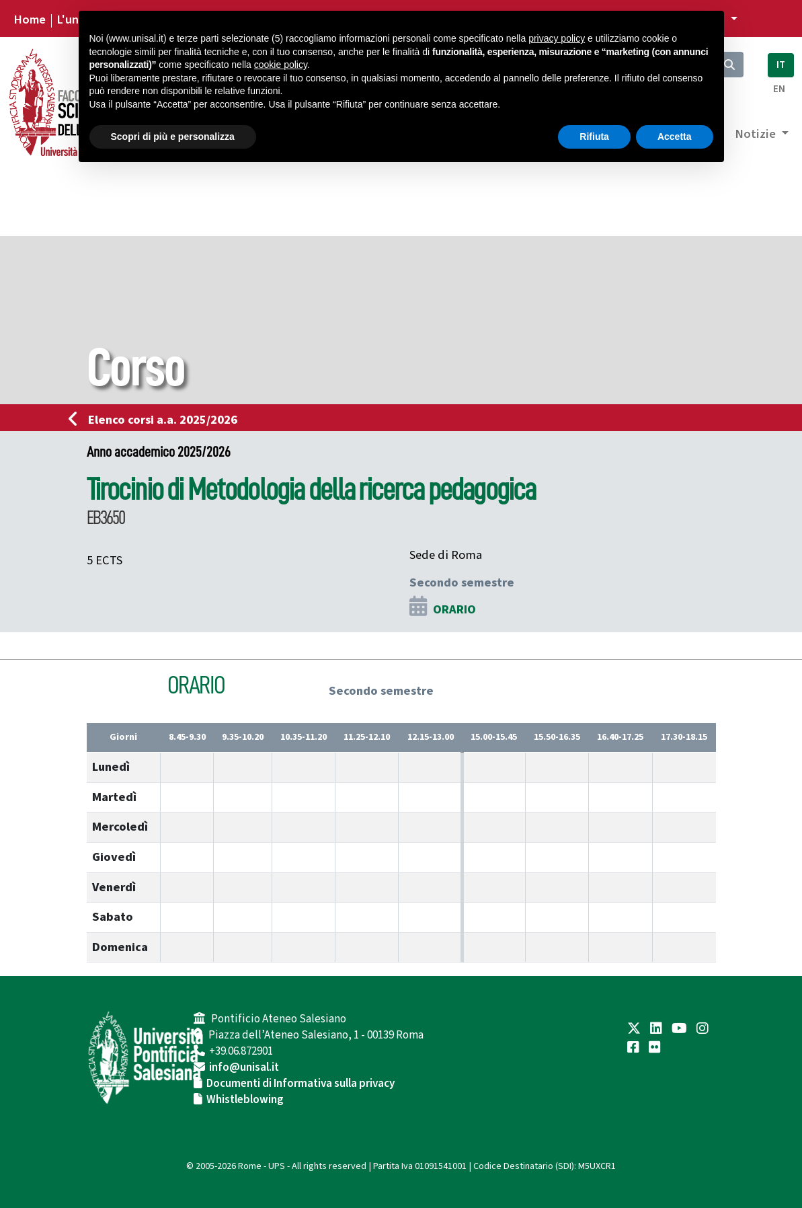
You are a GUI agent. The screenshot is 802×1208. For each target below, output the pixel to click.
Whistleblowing (245, 1100)
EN (779, 89)
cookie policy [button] (280, 64)
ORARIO (454, 609)
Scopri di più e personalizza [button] (173, 136)
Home (29, 19)
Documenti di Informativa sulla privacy (300, 1083)
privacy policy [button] (556, 38)
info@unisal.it (244, 1067)
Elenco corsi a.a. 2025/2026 (157, 419)
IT (780, 65)
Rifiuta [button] (594, 136)
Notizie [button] (756, 134)
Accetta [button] (674, 136)
